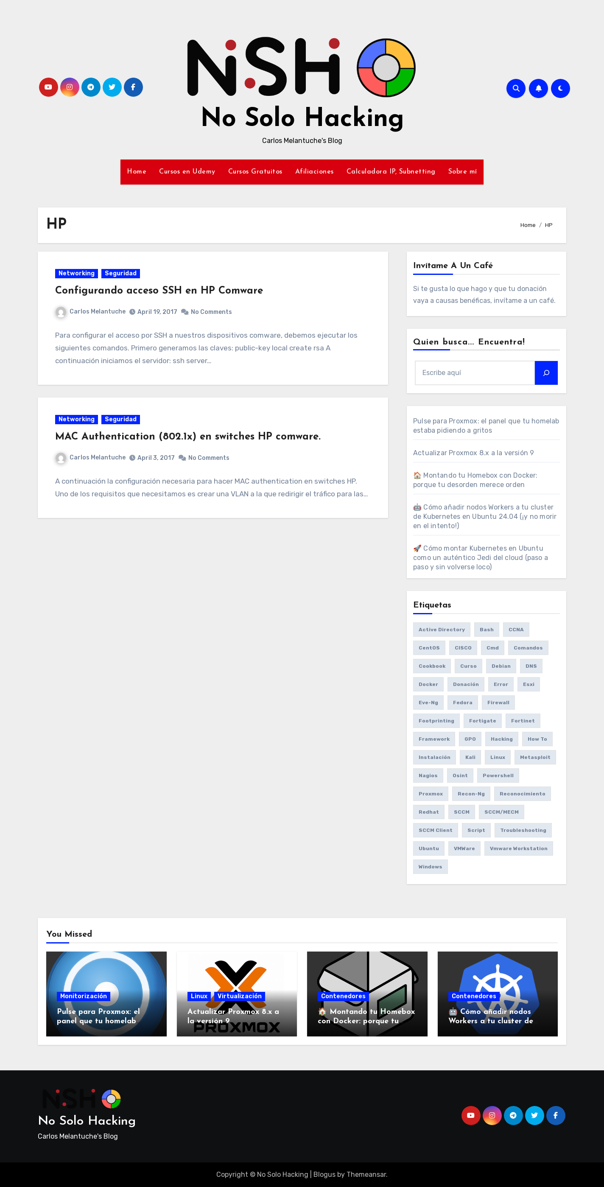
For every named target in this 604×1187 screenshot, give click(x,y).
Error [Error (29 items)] (501, 684)
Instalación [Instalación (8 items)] (434, 757)
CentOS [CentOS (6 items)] (429, 648)
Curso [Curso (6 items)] (468, 666)
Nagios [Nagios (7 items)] (428, 775)
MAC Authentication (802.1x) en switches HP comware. (189, 442)
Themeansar (366, 1174)
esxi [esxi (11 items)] (528, 684)
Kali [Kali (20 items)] (470, 757)
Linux (199, 996)
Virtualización (240, 996)
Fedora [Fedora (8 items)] (463, 702)
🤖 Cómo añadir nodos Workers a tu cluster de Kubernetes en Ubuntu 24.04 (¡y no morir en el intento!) (484, 516)
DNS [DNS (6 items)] (531, 666)
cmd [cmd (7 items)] (493, 648)
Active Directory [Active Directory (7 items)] (442, 630)
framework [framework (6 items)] (434, 739)
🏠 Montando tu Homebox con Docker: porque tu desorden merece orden (366, 1021)
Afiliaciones (314, 171)
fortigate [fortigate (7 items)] (482, 721)
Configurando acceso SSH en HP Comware (161, 293)
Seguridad (122, 275)
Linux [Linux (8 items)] (497, 757)
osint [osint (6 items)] (460, 775)
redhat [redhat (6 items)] (429, 812)
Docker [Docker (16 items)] (428, 684)
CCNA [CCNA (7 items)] (516, 630)
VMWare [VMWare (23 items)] (464, 848)
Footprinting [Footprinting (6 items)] (436, 721)
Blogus (324, 1174)
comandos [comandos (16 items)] (528, 648)
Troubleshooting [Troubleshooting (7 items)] (523, 830)
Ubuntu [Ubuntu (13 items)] (429, 848)
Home (136, 171)
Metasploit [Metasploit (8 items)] (535, 757)
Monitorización (83, 996)
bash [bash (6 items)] (487, 630)
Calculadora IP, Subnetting (391, 171)
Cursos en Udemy (187, 171)
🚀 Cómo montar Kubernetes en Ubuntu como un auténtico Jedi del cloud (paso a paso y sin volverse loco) (480, 557)
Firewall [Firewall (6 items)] (498, 702)
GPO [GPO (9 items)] (470, 739)
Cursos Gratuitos (255, 171)
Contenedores (343, 996)
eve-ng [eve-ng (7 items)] (428, 702)
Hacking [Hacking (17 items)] (502, 739)
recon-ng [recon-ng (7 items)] (471, 794)
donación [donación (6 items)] (466, 684)
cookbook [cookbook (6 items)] (432, 666)
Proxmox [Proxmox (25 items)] (431, 794)
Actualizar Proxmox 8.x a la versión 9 (473, 453)
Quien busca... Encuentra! (469, 342)
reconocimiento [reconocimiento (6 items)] (522, 794)
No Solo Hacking (302, 119)
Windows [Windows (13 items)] (430, 867)
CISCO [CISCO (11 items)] (463, 648)
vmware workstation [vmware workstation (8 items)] (519, 848)
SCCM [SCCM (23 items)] (462, 812)
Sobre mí (462, 171)
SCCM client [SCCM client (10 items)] (436, 830)
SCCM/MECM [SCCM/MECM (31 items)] (501, 812)
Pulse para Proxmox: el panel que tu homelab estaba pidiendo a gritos (102, 1021)
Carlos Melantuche (92, 313)
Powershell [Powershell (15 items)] (498, 775)
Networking (78, 275)
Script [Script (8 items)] (476, 830)
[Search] (546, 373)
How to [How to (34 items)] (537, 739)
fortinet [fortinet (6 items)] (523, 721)
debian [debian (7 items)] (501, 666)
